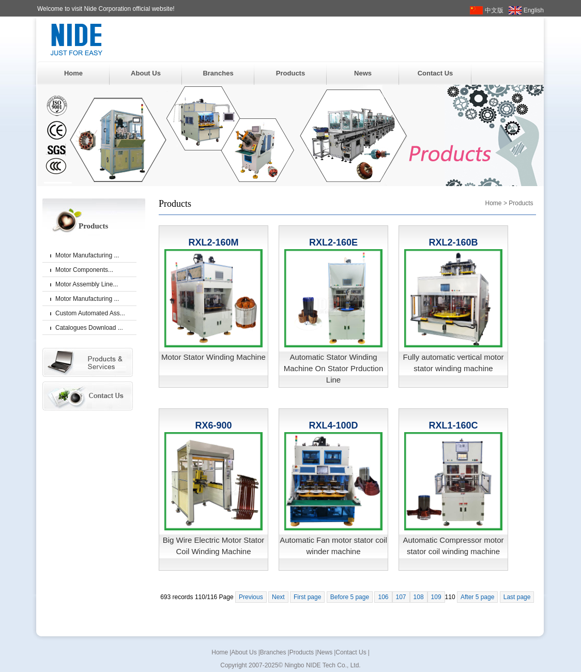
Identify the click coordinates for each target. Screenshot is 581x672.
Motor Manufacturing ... (87, 255)
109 (436, 597)
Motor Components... (84, 269)
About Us (146, 73)
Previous (251, 597)
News (363, 73)
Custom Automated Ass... (90, 313)
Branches (218, 73)
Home (73, 73)
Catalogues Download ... (89, 327)
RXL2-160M (213, 242)
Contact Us (435, 73)
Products (290, 73)
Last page (517, 597)
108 (419, 597)
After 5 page (477, 597)
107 (401, 597)
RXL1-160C (453, 425)
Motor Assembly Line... (86, 284)
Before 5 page (349, 597)
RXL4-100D (333, 425)
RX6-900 (213, 425)
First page (307, 597)
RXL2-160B (453, 242)
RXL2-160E (333, 242)
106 (383, 597)
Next (278, 597)
